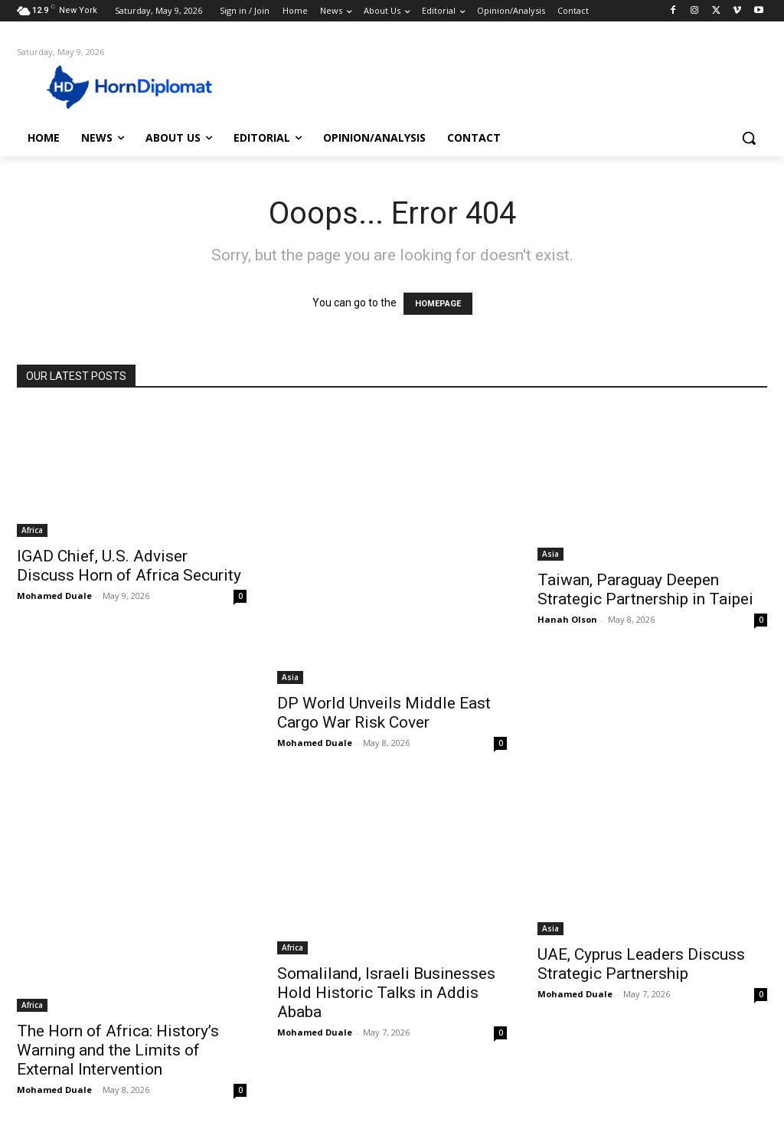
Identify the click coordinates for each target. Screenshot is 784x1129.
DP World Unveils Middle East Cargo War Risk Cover (384, 712)
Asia (290, 677)
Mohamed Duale (54, 595)
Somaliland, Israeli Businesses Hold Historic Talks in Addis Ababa (386, 992)
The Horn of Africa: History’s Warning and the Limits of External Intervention (118, 1050)
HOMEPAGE (438, 304)
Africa (32, 530)
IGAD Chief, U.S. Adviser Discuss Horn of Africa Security (129, 565)
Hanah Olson (567, 619)
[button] (748, 137)
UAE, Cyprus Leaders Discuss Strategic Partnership (641, 964)
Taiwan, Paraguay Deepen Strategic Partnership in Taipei (645, 589)
